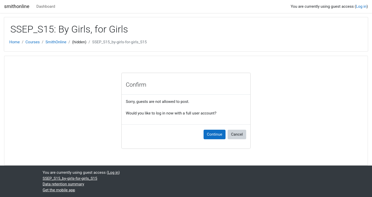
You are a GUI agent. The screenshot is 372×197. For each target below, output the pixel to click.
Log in (361, 6)
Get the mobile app (59, 190)
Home (14, 42)
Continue (214, 134)
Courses (33, 42)
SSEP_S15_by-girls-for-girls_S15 (119, 42)
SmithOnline (55, 42)
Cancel (237, 134)
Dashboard (45, 6)
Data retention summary (63, 184)
